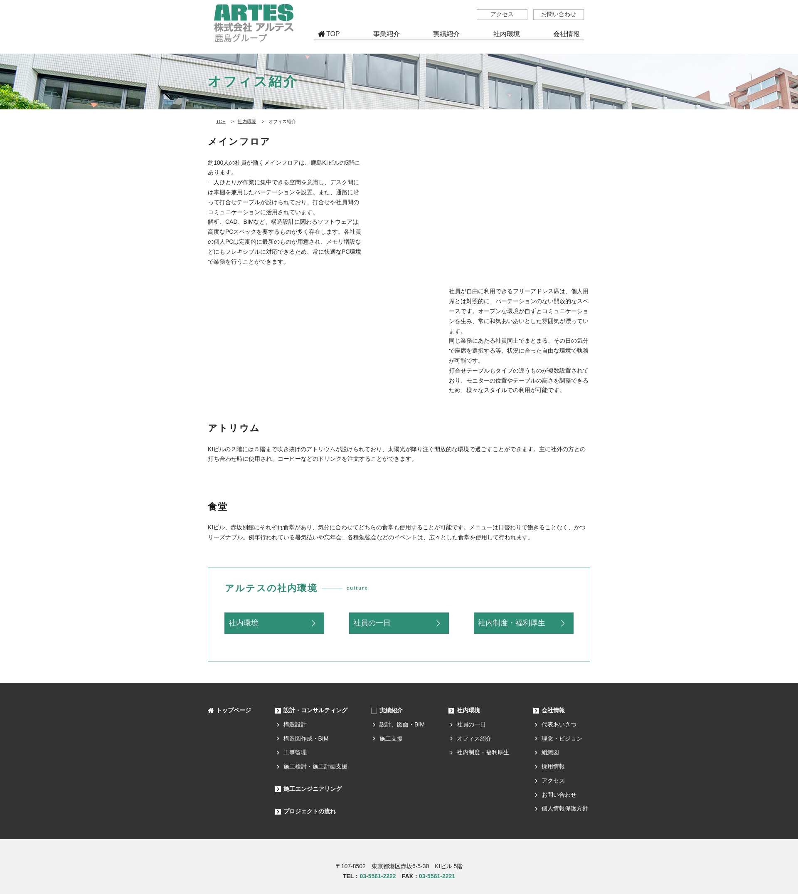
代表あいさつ (559, 724)
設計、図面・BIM (402, 724)
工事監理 (295, 752)
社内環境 (247, 121)
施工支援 (391, 738)
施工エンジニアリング (312, 788)
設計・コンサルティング (315, 710)
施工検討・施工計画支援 (315, 766)
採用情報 (553, 766)
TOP (333, 33)
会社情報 (553, 710)
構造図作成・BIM (306, 738)
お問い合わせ (558, 14)
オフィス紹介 (474, 738)
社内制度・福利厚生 (511, 623)
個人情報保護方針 (565, 808)
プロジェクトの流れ (309, 811)
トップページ (233, 710)
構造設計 (295, 724)
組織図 (550, 752)
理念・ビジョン (562, 738)
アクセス (502, 14)
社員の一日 (372, 623)
